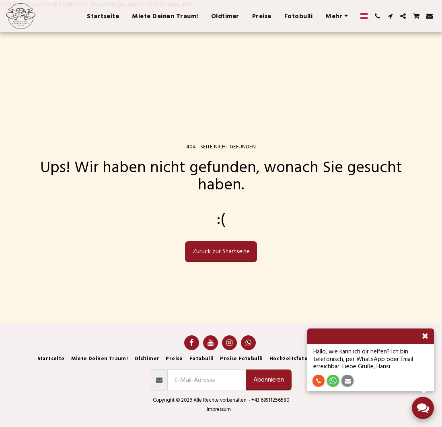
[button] (377, 16)
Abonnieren (268, 379)
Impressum (219, 409)
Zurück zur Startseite (221, 251)
